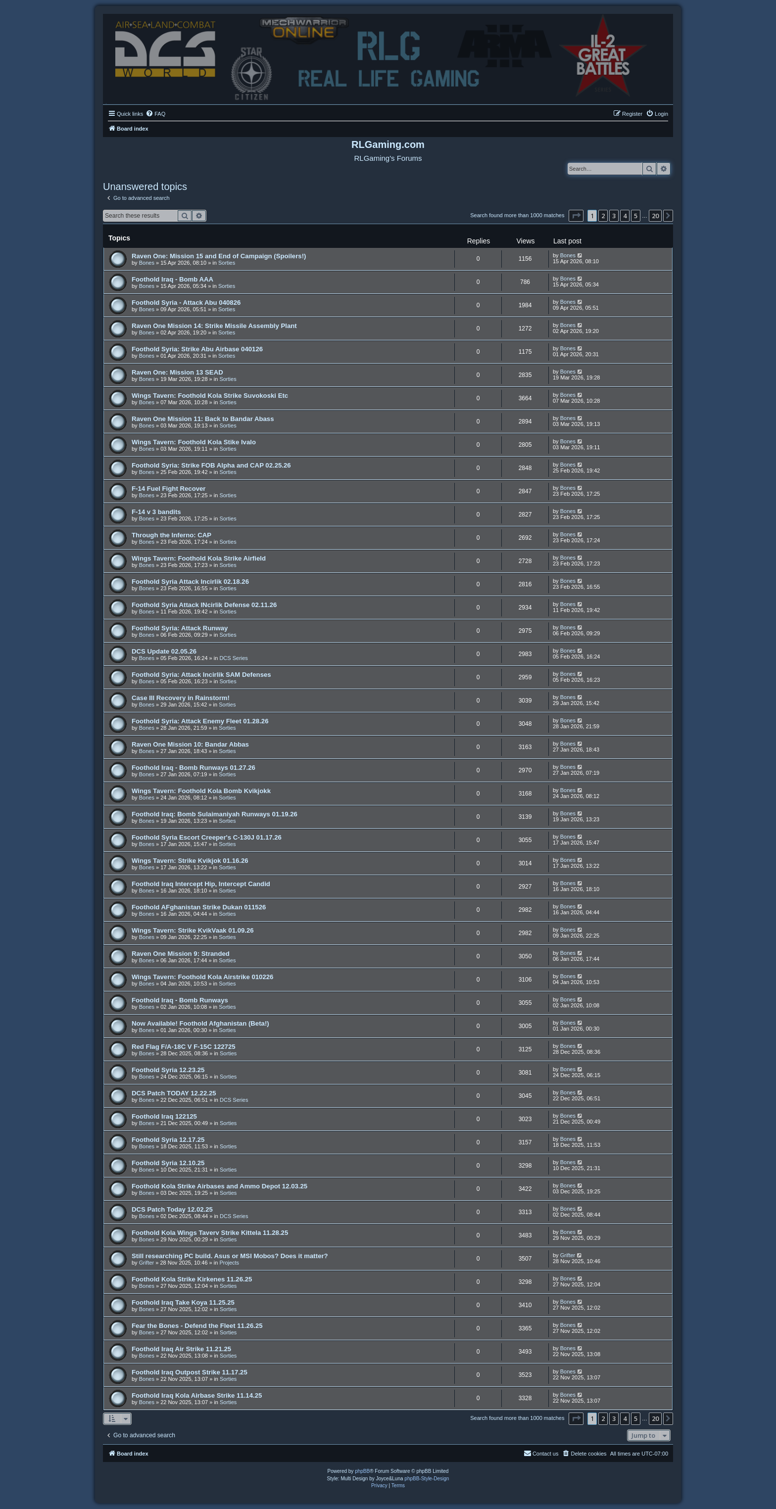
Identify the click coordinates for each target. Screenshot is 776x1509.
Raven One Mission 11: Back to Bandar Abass (203, 419)
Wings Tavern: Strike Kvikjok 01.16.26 (190, 860)
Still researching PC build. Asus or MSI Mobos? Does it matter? (230, 1256)
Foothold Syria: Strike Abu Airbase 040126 (197, 349)
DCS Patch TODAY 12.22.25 (174, 1093)
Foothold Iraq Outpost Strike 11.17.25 (189, 1372)
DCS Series (233, 658)
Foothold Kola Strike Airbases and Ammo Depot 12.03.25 (219, 1186)
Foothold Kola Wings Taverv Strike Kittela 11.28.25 (210, 1232)
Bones (146, 263)
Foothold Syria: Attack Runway (180, 628)
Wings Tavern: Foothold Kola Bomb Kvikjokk (201, 791)
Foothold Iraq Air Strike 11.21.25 (181, 1349)
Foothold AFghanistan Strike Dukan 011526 (199, 907)
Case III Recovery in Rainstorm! (181, 698)
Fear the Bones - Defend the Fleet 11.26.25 (197, 1325)
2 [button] (603, 215)
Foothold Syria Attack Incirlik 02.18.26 (190, 581)
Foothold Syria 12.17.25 (168, 1139)
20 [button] (655, 215)
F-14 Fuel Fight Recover (169, 488)
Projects (229, 1263)
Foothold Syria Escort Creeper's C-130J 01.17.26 (207, 837)
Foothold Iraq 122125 (164, 1116)
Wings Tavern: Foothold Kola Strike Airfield (199, 558)
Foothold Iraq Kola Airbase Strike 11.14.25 (197, 1395)
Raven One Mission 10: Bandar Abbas (190, 744)
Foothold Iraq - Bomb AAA (172, 279)
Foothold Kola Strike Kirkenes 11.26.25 (192, 1279)
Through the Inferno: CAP (171, 535)
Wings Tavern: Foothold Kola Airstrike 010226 (202, 977)
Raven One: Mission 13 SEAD (177, 372)
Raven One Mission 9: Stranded (181, 953)
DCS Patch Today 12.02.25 (172, 1209)
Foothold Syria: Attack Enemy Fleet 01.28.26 (200, 721)
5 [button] (635, 215)
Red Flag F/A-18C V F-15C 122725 (184, 1046)
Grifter (146, 1263)
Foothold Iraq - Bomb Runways (180, 1000)
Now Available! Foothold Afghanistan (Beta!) (200, 1023)
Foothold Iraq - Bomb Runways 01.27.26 (193, 767)
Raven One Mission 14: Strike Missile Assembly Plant (214, 326)
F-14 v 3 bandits (156, 512)
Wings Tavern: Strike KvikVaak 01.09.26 (193, 930)
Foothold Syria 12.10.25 (168, 1163)
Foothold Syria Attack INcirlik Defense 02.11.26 (204, 605)
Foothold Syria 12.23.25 (168, 1070)
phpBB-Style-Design (426, 1478)
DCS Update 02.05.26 (164, 651)
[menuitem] (155, 114)
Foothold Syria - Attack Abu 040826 (186, 302)
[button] (576, 216)
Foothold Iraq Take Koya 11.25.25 (183, 1302)
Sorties (226, 263)
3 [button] (614, 215)
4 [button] (625, 215)
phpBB (362, 1471)
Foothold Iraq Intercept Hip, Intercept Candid (201, 884)
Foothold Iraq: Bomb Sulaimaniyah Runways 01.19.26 (214, 814)
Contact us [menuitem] (541, 1453)
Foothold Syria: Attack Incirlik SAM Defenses (201, 674)
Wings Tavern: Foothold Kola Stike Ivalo (194, 442)
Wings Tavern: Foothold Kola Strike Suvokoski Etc (210, 395)
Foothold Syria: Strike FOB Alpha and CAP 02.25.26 (211, 465)
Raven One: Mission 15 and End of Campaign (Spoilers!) (219, 256)
